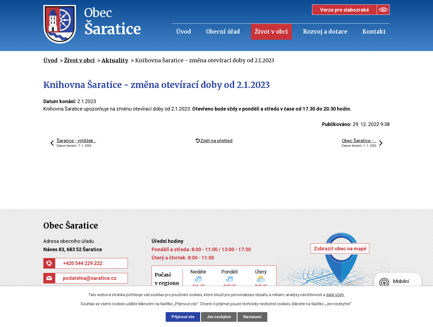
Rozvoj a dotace (325, 31)
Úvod (183, 31)
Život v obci (271, 31)
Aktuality (115, 60)
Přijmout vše (182, 317)
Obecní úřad (223, 31)
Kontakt (374, 31)
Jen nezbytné (219, 317)
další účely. (335, 295)
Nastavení (252, 317)
